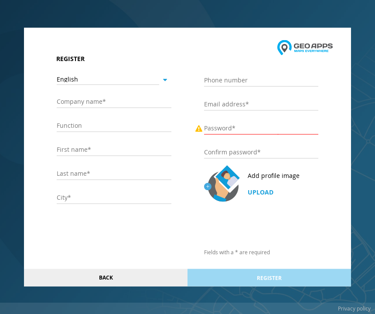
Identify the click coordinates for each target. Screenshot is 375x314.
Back (106, 277)
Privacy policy (354, 308)
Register (269, 277)
